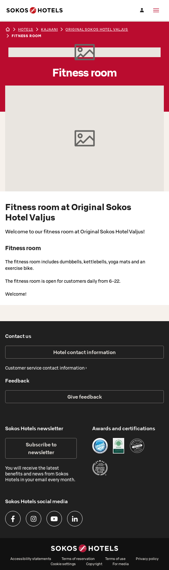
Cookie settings (63, 564)
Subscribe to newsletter (41, 448)
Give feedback (84, 396)
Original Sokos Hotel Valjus (96, 29)
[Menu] (156, 10)
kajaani (49, 29)
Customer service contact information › (46, 368)
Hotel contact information (84, 352)
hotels (25, 29)
